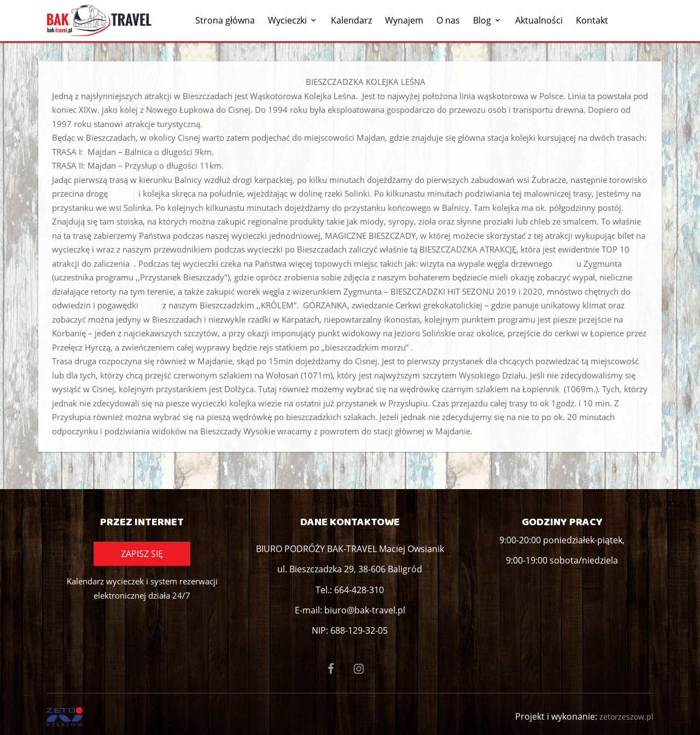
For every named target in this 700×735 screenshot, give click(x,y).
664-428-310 (359, 590)
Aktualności (539, 20)
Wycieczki (287, 20)
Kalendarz (351, 20)
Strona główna (225, 20)
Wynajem (404, 20)
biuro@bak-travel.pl (364, 610)
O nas (448, 20)
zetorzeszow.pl (626, 716)
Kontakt (592, 20)
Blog (482, 20)
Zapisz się (142, 554)
